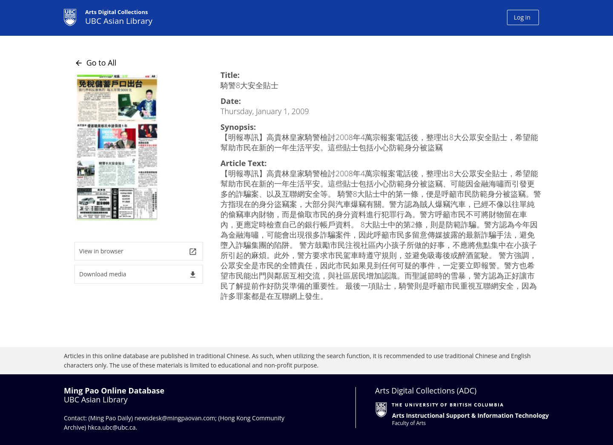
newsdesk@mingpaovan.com (175, 418)
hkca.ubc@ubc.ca (112, 427)
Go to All (95, 62)
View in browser (138, 251)
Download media (138, 274)
